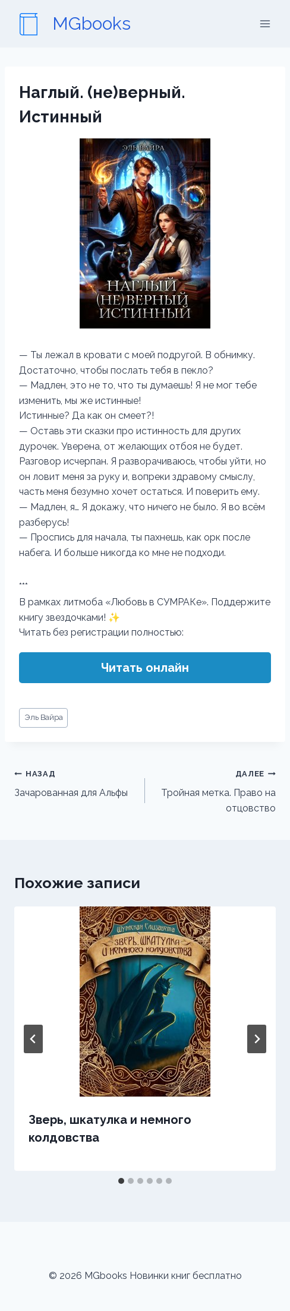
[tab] (121, 1181)
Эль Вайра (43, 717)
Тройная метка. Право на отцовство (215, 790)
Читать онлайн (145, 668)
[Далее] (256, 1039)
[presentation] (145, 1001)
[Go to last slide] (33, 1039)
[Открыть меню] (265, 23)
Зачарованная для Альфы (74, 782)
